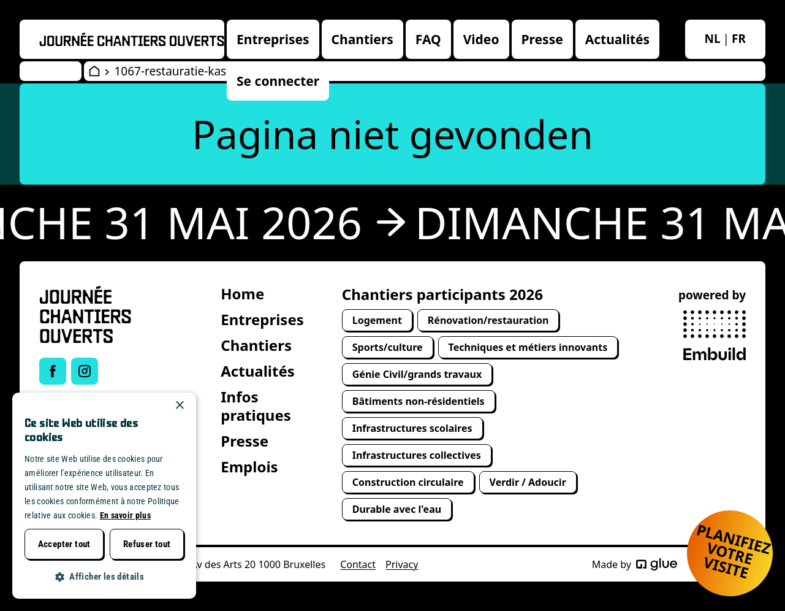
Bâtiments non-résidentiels (418, 401)
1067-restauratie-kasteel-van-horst (208, 71)
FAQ (428, 39)
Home (242, 293)
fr (739, 39)
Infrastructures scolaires (412, 428)
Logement (377, 320)
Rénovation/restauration (488, 320)
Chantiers (362, 39)
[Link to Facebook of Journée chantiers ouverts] (52, 371)
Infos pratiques (256, 405)
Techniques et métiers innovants (528, 347)
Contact (358, 564)
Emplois (249, 466)
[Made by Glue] (656, 564)
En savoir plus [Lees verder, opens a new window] (125, 515)
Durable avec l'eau (396, 509)
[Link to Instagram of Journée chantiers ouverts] (84, 371)
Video (481, 39)
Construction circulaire (408, 482)
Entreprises (273, 39)
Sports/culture (387, 347)
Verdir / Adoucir (528, 482)
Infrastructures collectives (416, 455)
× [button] (179, 405)
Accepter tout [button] (64, 544)
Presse (542, 39)
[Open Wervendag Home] (94, 71)
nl (713, 39)
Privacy (401, 564)
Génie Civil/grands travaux (417, 374)
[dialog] (104, 496)
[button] (104, 576)
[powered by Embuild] (714, 335)
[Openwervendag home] (131, 39)
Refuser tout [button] (147, 544)
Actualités (617, 39)
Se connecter (278, 81)
